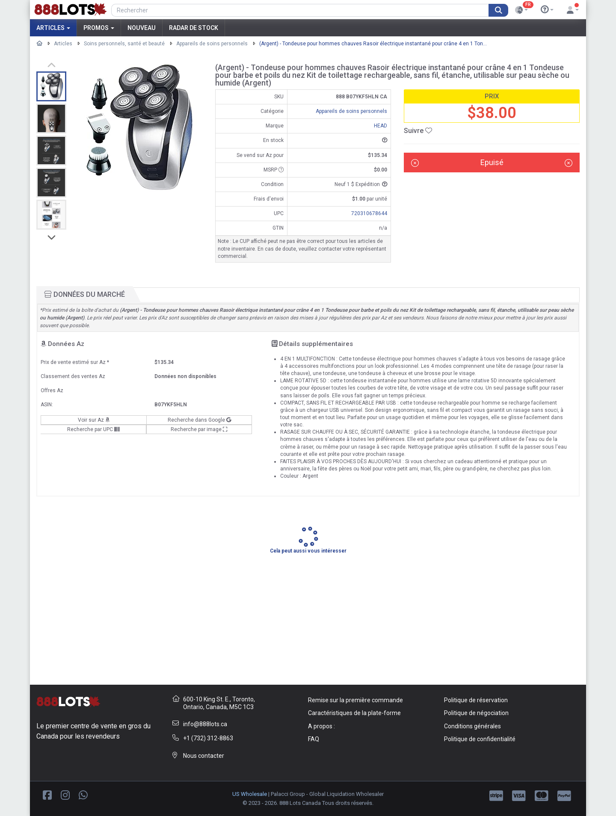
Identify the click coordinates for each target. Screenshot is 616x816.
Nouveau (141, 27)
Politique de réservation (476, 700)
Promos (98, 27)
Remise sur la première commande (355, 700)
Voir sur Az (94, 420)
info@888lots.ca (205, 724)
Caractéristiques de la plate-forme (354, 713)
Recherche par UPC (93, 429)
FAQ (313, 739)
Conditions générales (472, 726)
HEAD (380, 126)
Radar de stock (193, 27)
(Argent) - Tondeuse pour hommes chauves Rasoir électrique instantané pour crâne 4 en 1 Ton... (373, 44)
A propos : (321, 726)
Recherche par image (199, 429)
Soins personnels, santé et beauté (124, 44)
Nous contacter (203, 755)
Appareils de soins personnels (212, 44)
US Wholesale (249, 794)
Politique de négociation (476, 713)
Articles (53, 27)
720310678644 (369, 213)
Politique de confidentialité (479, 739)
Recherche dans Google (199, 420)
